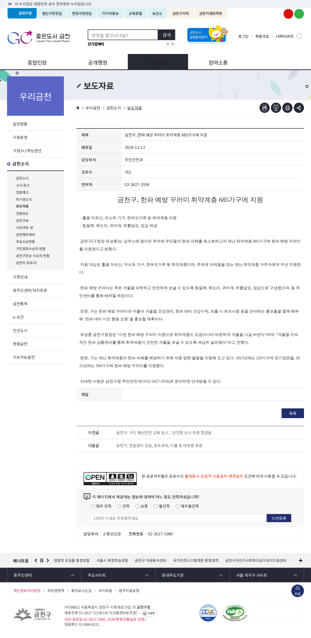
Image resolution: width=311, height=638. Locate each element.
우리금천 (155, 62)
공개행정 (96, 62)
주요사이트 (97, 575)
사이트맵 (105, 590)
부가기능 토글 (299, 108)
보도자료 (22, 206)
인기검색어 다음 (172, 43)
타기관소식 (24, 199)
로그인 (243, 36)
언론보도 (22, 213)
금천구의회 (181, 13)
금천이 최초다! (26, 263)
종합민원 (36, 62)
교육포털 (135, 13)
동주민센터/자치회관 (30, 290)
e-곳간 (18, 317)
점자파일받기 (276, 108)
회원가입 (262, 36)
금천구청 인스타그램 (278, 14)
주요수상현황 (25, 242)
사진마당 (22, 227)
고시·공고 (23, 185)
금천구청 (25, 13)
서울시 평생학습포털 (112, 560)
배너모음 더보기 (300, 560)
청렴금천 (20, 344)
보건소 (157, 13)
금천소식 (20, 164)
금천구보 (22, 220)
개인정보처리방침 (27, 590)
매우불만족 (190, 506)
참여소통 (215, 62)
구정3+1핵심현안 (27, 150)
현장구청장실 (82, 13)
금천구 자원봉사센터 (151, 560)
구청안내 (20, 277)
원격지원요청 (129, 590)
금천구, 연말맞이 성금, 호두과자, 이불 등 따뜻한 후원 (159, 445)
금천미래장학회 (210, 13)
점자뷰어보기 (264, 108)
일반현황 (20, 124)
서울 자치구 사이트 (251, 575)
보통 (144, 506)
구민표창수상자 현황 (30, 249)
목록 (292, 413)
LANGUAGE (285, 36)
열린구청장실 (52, 13)
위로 (297, 594)
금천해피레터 (25, 235)
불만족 (164, 506)
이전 (36, 560)
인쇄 (287, 108)
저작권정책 (55, 590)
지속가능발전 (24, 357)
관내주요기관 (173, 575)
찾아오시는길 (81, 590)
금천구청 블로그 (299, 14)
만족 (126, 506)
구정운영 (20, 137)
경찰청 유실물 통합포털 (72, 560)
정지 (42, 560)
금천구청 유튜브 (288, 14)
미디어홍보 (110, 13)
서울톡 (151, 613)
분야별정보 (274, 62)
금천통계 (20, 303)
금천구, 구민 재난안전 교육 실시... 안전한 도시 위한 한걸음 (164, 432)
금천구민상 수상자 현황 (33, 256)
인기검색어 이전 (167, 43)
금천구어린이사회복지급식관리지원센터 (256, 560)
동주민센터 (23, 575)
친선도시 (20, 330)
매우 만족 (104, 506)
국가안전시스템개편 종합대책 (196, 560)
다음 (48, 560)
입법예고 (22, 192)
